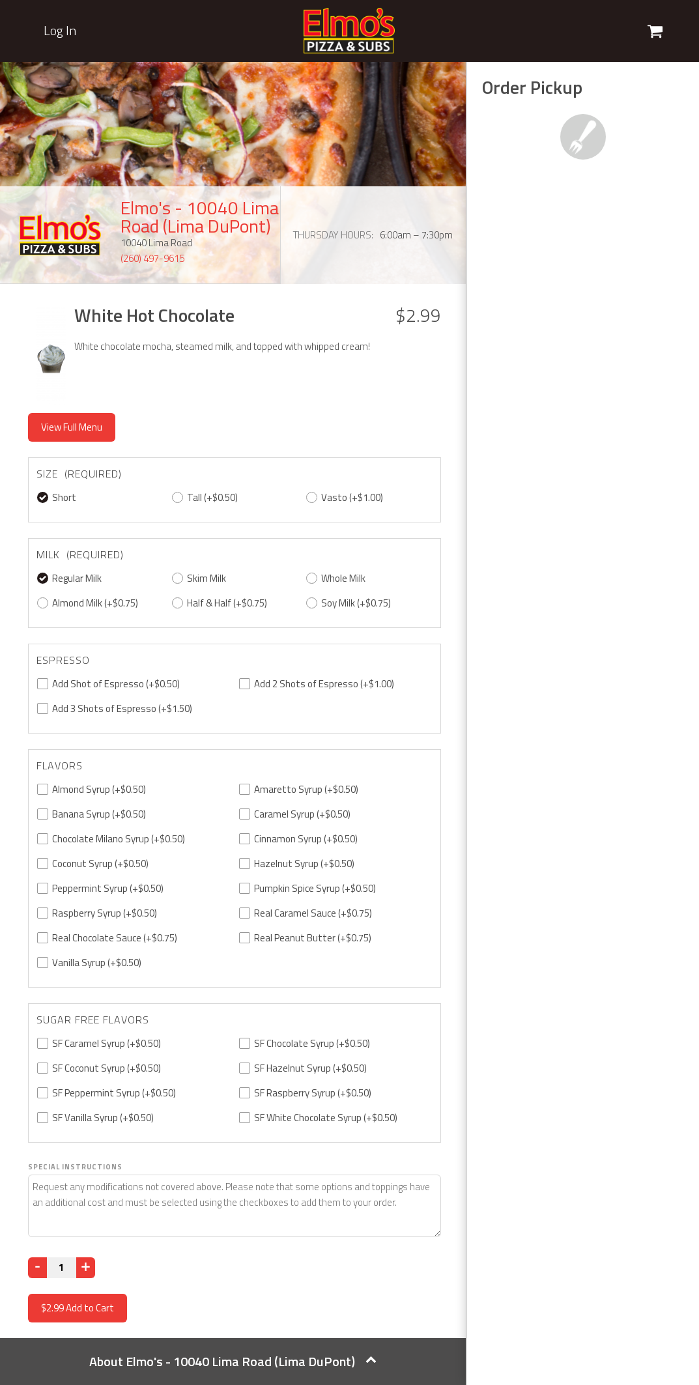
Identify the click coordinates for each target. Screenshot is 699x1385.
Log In (60, 30)
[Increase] (85, 1267)
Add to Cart (77, 1307)
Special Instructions (75, 1167)
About (233, 1361)
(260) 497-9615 (152, 258)
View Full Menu (71, 427)
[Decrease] (37, 1267)
